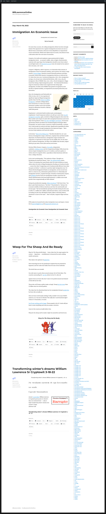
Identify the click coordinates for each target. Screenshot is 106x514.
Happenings (77, 280)
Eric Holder (76, 253)
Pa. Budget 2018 (77, 384)
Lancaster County (78, 321)
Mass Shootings (77, 341)
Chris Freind (77, 172)
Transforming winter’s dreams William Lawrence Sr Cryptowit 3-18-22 (39, 370)
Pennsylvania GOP (78, 391)
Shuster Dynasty (77, 453)
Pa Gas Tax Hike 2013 (78, 378)
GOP (75, 269)
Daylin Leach (77, 196)
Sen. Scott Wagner (78, 443)
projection (46, 260)
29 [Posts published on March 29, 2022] (77, 106)
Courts (75, 189)
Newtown (76, 355)
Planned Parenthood (78, 405)
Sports (75, 455)
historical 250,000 (46, 64)
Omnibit (76, 360)
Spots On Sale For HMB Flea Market (85, 58)
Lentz (75, 327)
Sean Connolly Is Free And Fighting (82, 79)
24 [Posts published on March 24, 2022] (83, 104)
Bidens (75, 148)
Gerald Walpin (77, 265)
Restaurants (77, 428)
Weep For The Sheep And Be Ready (37, 246)
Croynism (76, 192)
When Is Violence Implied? (80, 78)
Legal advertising (78, 324)
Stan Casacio (77, 458)
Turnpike (76, 483)
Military (76, 344)
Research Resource (78, 426)
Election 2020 (77, 232)
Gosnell (76, 270)
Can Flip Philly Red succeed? (80, 83)
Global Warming (77, 267)
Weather (76, 496)
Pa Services (76, 382)
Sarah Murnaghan (78, 438)
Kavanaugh (76, 318)
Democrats (76, 206)
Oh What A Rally (81, 57)
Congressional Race (78, 182)
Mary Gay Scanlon (78, 340)
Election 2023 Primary (79, 242)
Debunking (76, 199)
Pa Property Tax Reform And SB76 (81, 381)
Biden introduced (51, 183)
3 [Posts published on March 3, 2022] (83, 96)
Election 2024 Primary (79, 245)
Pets (75, 399)
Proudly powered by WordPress (28, 508)
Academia (76, 138)
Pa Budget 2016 (77, 374)
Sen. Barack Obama (56, 160)
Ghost (75, 266)
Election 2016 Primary (79, 223)
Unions (76, 490)
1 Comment (15, 261)
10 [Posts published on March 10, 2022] (83, 99)
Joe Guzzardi (15, 44)
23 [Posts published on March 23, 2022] (80, 104)
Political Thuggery (78, 409)
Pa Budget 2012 (77, 368)
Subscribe (77, 37)
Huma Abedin (77, 296)
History (76, 290)
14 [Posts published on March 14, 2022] (74, 101)
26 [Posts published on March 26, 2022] (89, 104)
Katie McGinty (77, 317)
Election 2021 (77, 235)
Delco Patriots (77, 204)
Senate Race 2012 (78, 446)
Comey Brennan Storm (79, 178)
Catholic (76, 162)
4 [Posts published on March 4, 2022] (86, 96)
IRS (75, 307)
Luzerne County (77, 334)
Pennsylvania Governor (79, 392)
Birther (75, 151)
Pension (76, 398)
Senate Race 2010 (78, 445)
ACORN (75, 140)
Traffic (75, 473)
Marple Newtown (78, 338)
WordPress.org (77, 124)
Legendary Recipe (78, 326)
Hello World (77, 287)
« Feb (77, 108)
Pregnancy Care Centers (79, 412)
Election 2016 (77, 222)
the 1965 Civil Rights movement (53, 120)
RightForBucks (77, 431)
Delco (75, 201)
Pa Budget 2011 (77, 367)
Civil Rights (76, 175)
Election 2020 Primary (79, 233)
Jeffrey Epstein (77, 309)
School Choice (77, 439)
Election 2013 (77, 218)
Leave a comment (16, 46)
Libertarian (76, 331)
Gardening (76, 263)
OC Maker (76, 67)
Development (77, 208)
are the (45, 275)
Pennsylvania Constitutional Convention (83, 389)
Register (76, 119)
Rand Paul (76, 419)
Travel (75, 476)
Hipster (76, 289)
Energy (75, 250)
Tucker (75, 482)
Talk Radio (76, 462)
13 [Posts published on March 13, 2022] (92, 99)
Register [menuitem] (8, 1)
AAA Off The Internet (78, 135)
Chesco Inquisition (78, 164)
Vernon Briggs (37, 73)
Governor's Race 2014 (79, 272)
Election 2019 (77, 229)
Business (76, 161)
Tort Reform (77, 472)
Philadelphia (77, 401)
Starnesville (76, 459)
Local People (77, 333)
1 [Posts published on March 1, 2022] (77, 96)
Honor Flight (77, 293)
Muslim (76, 353)
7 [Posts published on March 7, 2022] (74, 99)
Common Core (77, 179)
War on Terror (77, 494)
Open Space (76, 362)
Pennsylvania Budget (78, 387)
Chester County (77, 165)
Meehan (76, 343)
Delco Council (77, 202)
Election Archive (77, 248)
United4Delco (77, 492)
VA (75, 493)
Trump (75, 477)
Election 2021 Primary (79, 236)
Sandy (75, 436)
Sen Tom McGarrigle (78, 442)
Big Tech (76, 150)
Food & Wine (77, 257)
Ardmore (76, 143)
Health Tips (76, 286)
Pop (75, 411)
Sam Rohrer (77, 435)
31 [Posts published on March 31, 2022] (83, 106)
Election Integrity (78, 249)
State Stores (77, 460)
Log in (75, 120)
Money (75, 347)
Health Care (76, 284)
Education (76, 215)
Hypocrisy (19, 259)
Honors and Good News (79, 294)
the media (50, 147)
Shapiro (76, 450)
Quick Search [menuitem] (13, 1)
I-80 (75, 300)
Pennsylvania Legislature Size (80, 395)
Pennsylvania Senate (78, 397)
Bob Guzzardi (77, 154)
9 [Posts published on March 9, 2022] (80, 99)
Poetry (75, 406)
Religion (76, 423)
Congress (76, 181)
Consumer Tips (77, 185)
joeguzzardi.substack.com (51, 204)
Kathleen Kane (77, 316)
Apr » (89, 108)
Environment (77, 252)
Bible (75, 147)
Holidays (76, 292)
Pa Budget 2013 (77, 370)
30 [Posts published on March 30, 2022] (80, 106)
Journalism (76, 313)
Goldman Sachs (39, 149)
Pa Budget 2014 (77, 371)
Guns (75, 277)
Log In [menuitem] (4, 1)
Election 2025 (77, 246)
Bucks (75, 158)
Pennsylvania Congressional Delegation (82, 388)
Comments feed (77, 123)
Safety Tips (76, 432)
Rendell (76, 425)
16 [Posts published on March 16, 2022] (80, 101)
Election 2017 (77, 225)
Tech (75, 466)
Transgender (77, 475)
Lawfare (76, 323)
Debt (75, 198)
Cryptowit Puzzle (16, 385)
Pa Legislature (77, 380)
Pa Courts (76, 377)
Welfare (76, 497)
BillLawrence (15, 41)
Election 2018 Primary (79, 228)
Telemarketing (77, 467)
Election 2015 (77, 221)
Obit (75, 358)
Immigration (77, 303)
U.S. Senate (76, 486)
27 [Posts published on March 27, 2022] (92, 104)
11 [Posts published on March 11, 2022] (86, 99)
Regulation (76, 422)
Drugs (75, 214)
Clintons (76, 177)
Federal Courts (77, 255)
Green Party (76, 273)
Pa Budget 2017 (77, 375)
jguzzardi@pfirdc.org (37, 204)
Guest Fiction (77, 276)
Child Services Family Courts (80, 170)
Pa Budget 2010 (77, 365)
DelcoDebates (77, 205)
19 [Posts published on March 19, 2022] (89, 101)
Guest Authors (77, 275)
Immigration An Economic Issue (35, 32)
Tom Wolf (76, 469)
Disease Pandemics (78, 211)
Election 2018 (77, 226)
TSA (75, 480)
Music (75, 351)
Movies (75, 350)
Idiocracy (76, 301)
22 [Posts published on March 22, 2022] (77, 104)
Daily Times (76, 195)
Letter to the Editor (78, 330)
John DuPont (77, 311)
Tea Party (76, 465)
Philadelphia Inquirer (78, 402)
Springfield (76, 456)
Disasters (76, 209)
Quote (75, 416)
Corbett (76, 187)
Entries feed (77, 121)
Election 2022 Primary (79, 239)
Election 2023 (77, 240)
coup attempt (77, 188)
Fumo (75, 260)
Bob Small (76, 155)
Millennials (76, 345)
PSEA (75, 415)
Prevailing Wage (77, 414)
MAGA (75, 336)
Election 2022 (77, 238)
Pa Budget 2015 (77, 372)
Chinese (76, 171)
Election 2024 (77, 243)
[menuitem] (1, 1)
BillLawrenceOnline (22, 12)
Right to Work (77, 429)
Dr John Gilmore (77, 212)
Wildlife (76, 499)
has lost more (61, 284)
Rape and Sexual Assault (79, 421)
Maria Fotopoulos (78, 337)
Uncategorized (77, 489)
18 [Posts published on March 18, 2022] (86, 101)
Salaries (76, 433)
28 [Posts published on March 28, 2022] (74, 106)
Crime (75, 191)
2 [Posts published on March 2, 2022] (80, 96)
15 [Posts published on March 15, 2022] (77, 101)
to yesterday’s (36, 397)
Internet (76, 306)
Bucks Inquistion (78, 160)
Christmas (76, 174)
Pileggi (75, 404)
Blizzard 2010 (77, 152)
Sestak (75, 449)
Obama (75, 357)
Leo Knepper (77, 328)
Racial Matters (77, 418)
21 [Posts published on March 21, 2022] (74, 104)
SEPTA (75, 448)
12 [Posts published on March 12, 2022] (89, 99)
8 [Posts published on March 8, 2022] (77, 99)
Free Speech (77, 259)
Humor (75, 297)
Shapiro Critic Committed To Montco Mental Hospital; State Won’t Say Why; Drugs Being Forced (83, 64)
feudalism (14, 259)
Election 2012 (77, 216)
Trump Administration (79, 479)
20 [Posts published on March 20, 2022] (92, 101)
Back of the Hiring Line (42, 134)
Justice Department (78, 314)
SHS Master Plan (78, 452)
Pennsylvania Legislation (79, 394)
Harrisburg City (77, 282)
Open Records (77, 361)
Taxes (75, 463)
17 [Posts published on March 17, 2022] (83, 101)
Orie (75, 364)
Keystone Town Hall (78, 320)
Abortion (76, 137)
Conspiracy (76, 184)
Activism (76, 141)
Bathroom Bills (77, 145)
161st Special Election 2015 (80, 134)
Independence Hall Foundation (81, 304)
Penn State (76, 385)
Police (75, 408)
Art (75, 144)
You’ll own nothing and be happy (37, 303)
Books (75, 157)
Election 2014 (77, 219)
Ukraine (76, 487)
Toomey (76, 470)
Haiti (75, 279)
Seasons (76, 441)
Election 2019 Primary (79, 231)
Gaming (76, 262)
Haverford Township (78, 283)
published (33, 175)
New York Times (77, 354)
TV (75, 484)
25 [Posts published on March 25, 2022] (86, 104)
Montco (76, 348)
